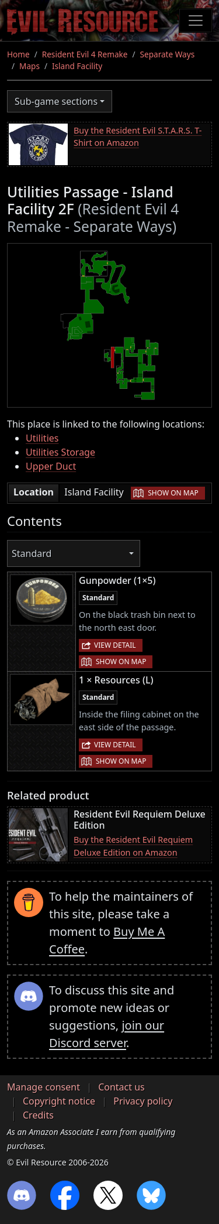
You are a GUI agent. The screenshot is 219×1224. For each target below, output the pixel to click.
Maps (29, 65)
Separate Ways (167, 54)
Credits (38, 1115)
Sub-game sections (56, 101)
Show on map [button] (173, 493)
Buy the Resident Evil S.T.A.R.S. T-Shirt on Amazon (137, 137)
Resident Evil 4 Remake (85, 54)
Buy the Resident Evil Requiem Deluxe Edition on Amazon (133, 846)
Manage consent (43, 1087)
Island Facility (77, 65)
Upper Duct (51, 466)
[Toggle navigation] (195, 20)
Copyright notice (59, 1101)
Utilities (42, 438)
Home (18, 54)
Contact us (121, 1087)
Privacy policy (142, 1101)
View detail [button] (115, 645)
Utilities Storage (60, 452)
